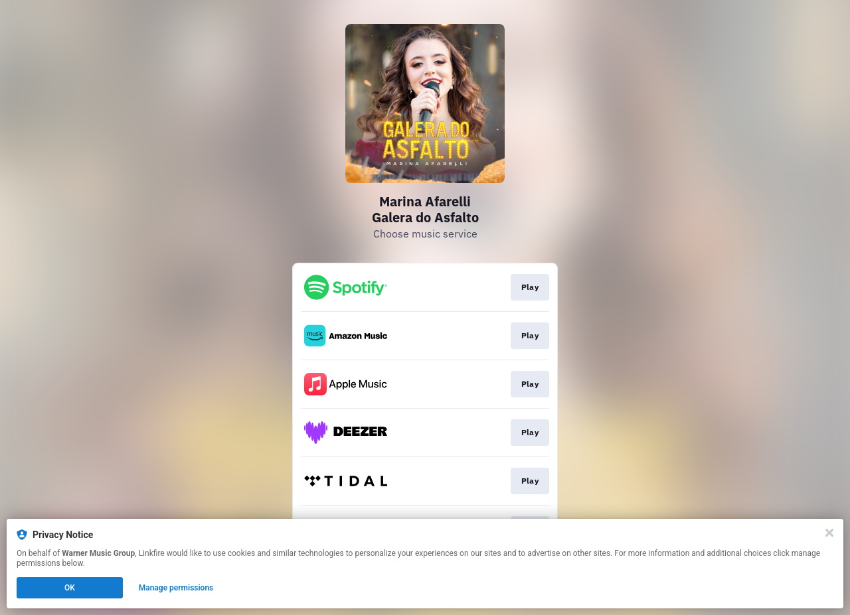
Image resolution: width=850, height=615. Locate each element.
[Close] (829, 532)
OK (69, 587)
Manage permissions (176, 587)
